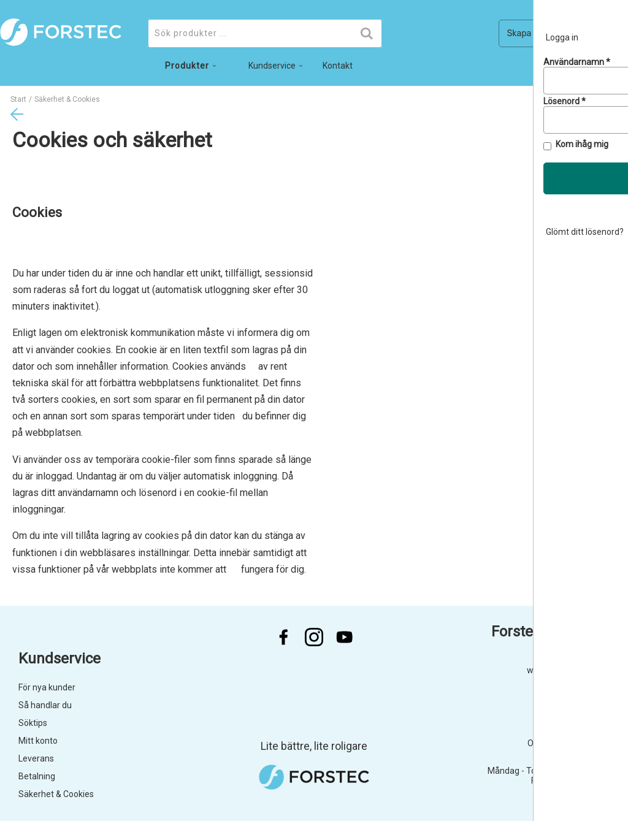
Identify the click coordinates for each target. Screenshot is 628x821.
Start (18, 99)
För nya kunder (46, 687)
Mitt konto (38, 741)
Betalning (36, 776)
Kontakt (338, 66)
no (572, 69)
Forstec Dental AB (550, 631)
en (623, 69)
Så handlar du (45, 705)
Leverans (36, 758)
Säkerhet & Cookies (56, 794)
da (597, 69)
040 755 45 (588, 698)
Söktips (32, 723)
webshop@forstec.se (568, 670)
